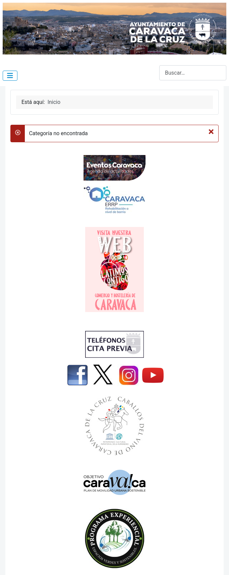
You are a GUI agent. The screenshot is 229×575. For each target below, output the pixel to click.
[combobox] (192, 72)
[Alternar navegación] (10, 76)
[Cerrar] (211, 131)
